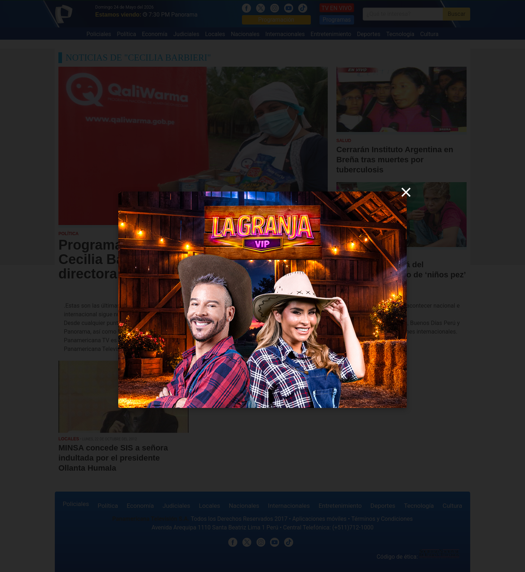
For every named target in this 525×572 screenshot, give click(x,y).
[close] (406, 192)
